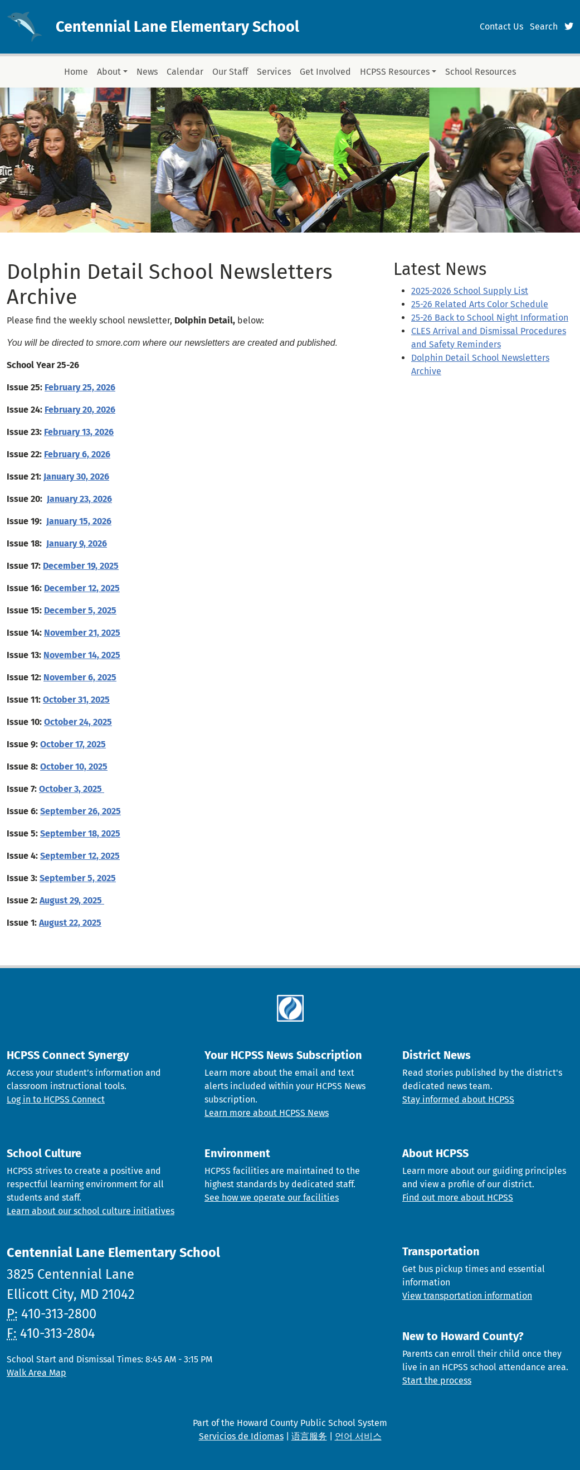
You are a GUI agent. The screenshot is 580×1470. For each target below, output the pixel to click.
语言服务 (309, 1436)
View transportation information (467, 1295)
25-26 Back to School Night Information (489, 317)
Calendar (185, 71)
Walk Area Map (36, 1372)
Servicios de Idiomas (241, 1436)
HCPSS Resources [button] (395, 71)
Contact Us (501, 26)
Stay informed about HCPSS (458, 1099)
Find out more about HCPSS (457, 1197)
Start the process (436, 1380)
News (147, 71)
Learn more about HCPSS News (266, 1113)
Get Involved (325, 71)
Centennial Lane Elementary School (177, 27)
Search (544, 26)
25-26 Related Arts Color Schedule (479, 304)
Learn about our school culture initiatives (90, 1211)
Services (274, 71)
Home (76, 71)
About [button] (109, 71)
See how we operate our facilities (271, 1197)
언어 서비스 (358, 1436)
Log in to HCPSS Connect (56, 1099)
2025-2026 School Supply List (469, 291)
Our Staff (230, 71)
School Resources (480, 71)
